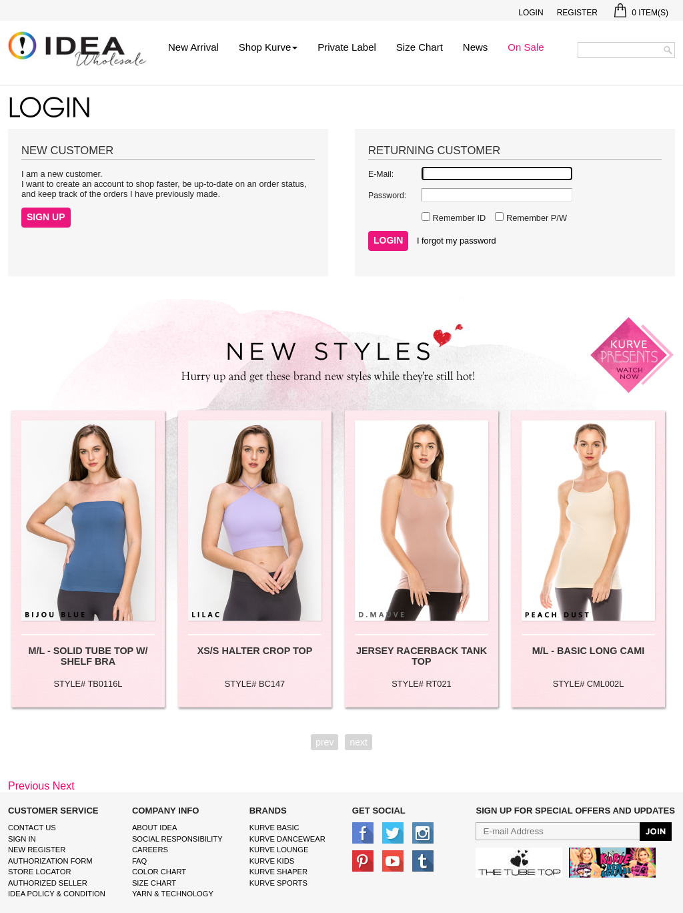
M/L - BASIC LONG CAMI (588, 650)
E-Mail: (381, 174)
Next (64, 786)
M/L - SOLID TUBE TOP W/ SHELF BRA (87, 656)
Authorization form (50, 861)
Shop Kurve (268, 47)
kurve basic (274, 828)
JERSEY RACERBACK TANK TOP (421, 656)
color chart (159, 872)
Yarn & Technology (172, 894)
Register (577, 12)
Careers (150, 850)
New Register (36, 850)
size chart (154, 883)
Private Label (346, 47)
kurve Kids (272, 861)
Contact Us (32, 828)
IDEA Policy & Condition (56, 894)
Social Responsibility (177, 839)
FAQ (139, 861)
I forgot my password (456, 241)
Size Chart (419, 47)
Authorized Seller (47, 883)
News (475, 47)
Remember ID (458, 218)
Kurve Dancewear (287, 839)
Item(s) (641, 12)
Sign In (22, 839)
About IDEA (154, 828)
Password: (387, 195)
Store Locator (39, 872)
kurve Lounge (279, 850)
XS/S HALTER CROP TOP (255, 650)
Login (530, 12)
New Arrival (193, 47)
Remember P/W (535, 218)
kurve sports (278, 883)
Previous (28, 786)
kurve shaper (278, 872)
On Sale (526, 47)
